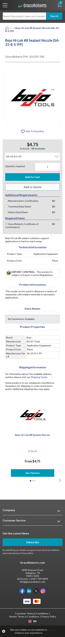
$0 (53, 200)
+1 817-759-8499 (38, 578)
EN (32, 621)
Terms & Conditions (50, 550)
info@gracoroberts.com (32, 581)
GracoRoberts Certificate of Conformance (21, 225)
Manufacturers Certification (21, 200)
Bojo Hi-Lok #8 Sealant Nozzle (32, 434)
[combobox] (32, 621)
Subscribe (32, 542)
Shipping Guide (39, 377)
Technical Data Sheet (18, 206)
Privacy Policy (27, 553)
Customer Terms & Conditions (31, 613)
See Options (32, 472)
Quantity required (15, 166)
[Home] (7, 27)
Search (54, 16)
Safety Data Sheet (16, 212)
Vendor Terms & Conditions (24, 616)
